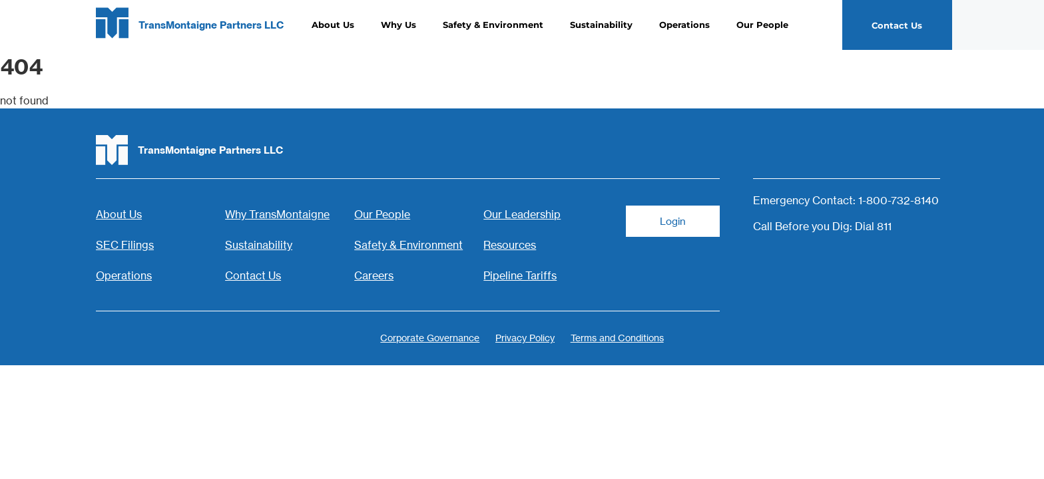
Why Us (398, 25)
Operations (684, 25)
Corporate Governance (425, 336)
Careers (373, 275)
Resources (509, 244)
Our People (762, 25)
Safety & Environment (493, 25)
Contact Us (253, 275)
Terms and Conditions (621, 336)
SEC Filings (125, 244)
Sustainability (601, 25)
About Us (333, 25)
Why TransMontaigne (277, 214)
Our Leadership (522, 214)
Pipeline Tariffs (520, 275)
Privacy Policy (525, 336)
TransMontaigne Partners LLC (211, 25)
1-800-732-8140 (898, 200)
